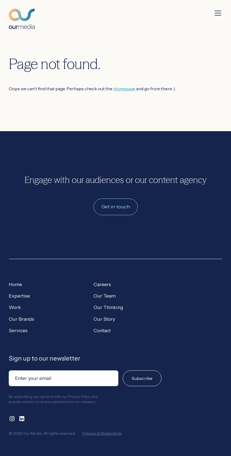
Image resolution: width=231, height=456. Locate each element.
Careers (102, 284)
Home (15, 284)
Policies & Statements (101, 433)
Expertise (19, 296)
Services (18, 330)
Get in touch (115, 207)
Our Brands (21, 319)
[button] (216, 13)
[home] (22, 14)
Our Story (104, 319)
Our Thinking (108, 307)
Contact (102, 330)
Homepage (124, 88)
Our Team (105, 296)
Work (15, 307)
